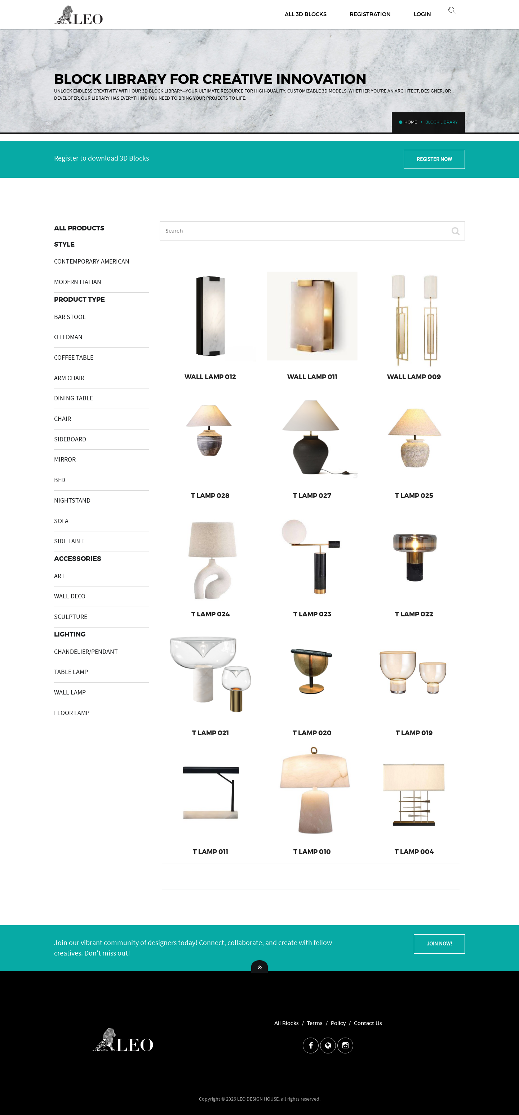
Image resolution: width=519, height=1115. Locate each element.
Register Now (434, 159)
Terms (315, 1023)
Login (422, 14)
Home (408, 122)
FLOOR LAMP (71, 713)
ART (59, 576)
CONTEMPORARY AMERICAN (91, 261)
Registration (370, 14)
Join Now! (439, 943)
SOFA (61, 521)
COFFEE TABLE (73, 358)
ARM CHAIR (69, 378)
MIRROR (65, 459)
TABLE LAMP (71, 672)
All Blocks (286, 1023)
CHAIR (62, 419)
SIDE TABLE (69, 541)
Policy (338, 1023)
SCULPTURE (70, 617)
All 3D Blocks (306, 14)
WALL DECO (69, 596)
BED (59, 480)
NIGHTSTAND (72, 500)
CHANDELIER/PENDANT (86, 652)
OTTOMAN (68, 337)
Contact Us (368, 1023)
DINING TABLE (73, 398)
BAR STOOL (70, 317)
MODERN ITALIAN (77, 282)
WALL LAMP (70, 692)
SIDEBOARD (70, 439)
